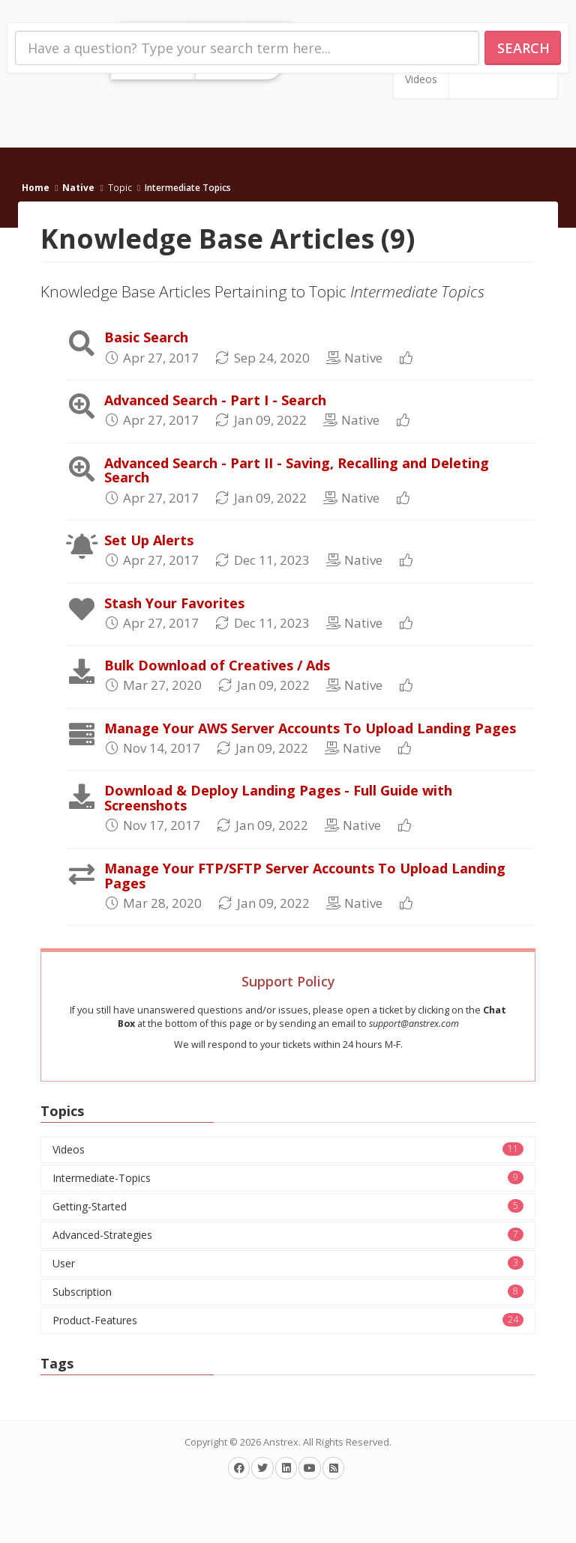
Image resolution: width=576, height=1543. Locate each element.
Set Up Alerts (149, 540)
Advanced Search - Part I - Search (215, 400)
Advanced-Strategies (288, 1235)
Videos (421, 79)
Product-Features (288, 1320)
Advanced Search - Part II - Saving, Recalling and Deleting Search (296, 470)
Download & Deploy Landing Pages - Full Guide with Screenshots (278, 797)
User (288, 1263)
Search (523, 48)
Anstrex (280, 1442)
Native (78, 187)
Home (36, 187)
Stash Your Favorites (174, 603)
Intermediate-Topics (288, 1178)
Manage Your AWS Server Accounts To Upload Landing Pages (310, 728)
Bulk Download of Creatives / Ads (217, 665)
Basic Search (146, 337)
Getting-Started (288, 1206)
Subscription (288, 1292)
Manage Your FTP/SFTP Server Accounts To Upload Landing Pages (305, 875)
